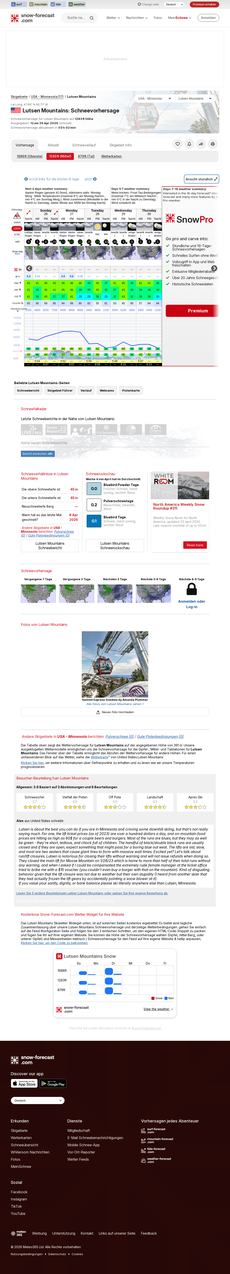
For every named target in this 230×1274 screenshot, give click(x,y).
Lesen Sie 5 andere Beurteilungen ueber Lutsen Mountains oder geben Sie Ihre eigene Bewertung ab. (92, 893)
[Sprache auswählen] (174, 4)
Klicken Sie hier (32, 763)
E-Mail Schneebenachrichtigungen (95, 1137)
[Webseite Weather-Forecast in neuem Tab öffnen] (77, 4)
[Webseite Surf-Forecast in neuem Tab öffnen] (19, 4)
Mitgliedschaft (78, 1130)
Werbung (39, 1233)
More (17, 254)
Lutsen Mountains (81, 97)
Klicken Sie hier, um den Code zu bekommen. (54, 943)
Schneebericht (28, 390)
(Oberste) (29, 156)
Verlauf (86, 390)
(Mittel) (60, 156)
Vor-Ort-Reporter (81, 1152)
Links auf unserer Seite (117, 1233)
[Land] (155, 98)
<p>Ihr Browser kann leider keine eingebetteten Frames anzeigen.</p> (115, 986)
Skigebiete (19, 97)
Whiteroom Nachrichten (30, 1152)
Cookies (77, 1254)
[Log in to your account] (208, 18)
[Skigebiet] (195, 98)
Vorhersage (24, 145)
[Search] (92, 18)
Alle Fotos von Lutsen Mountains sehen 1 (115, 704)
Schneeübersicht (24, 1145)
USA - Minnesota (47, 97)
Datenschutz (57, 1254)
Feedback (149, 1233)
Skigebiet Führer (60, 390)
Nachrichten (137, 18)
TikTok (16, 1206)
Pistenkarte (131, 390)
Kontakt (87, 1233)
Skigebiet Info (120, 145)
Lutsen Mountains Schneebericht (49, 545)
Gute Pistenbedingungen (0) (49, 535)
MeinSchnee (21, 1166)
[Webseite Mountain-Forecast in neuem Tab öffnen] (38, 4)
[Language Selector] (38, 1100)
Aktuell (53, 145)
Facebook (19, 1192)
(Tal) (86, 156)
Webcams (107, 390)
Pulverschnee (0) (120, 736)
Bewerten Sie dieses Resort (38, 901)
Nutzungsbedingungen (27, 1254)
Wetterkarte (99, 757)
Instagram (19, 1199)
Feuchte (17, 303)
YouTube (18, 1213)
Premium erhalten (204, 4)
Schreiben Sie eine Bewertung (89, 901)
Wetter (113, 18)
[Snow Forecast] (32, 17)
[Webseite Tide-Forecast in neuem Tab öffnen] (58, 4)
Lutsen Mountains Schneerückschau (115, 545)
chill (17, 297)
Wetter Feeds (78, 1159)
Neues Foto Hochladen (115, 712)
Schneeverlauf (84, 145)
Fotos (158, 18)
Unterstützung (63, 1233)
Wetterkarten (111, 156)
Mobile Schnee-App (83, 1145)
